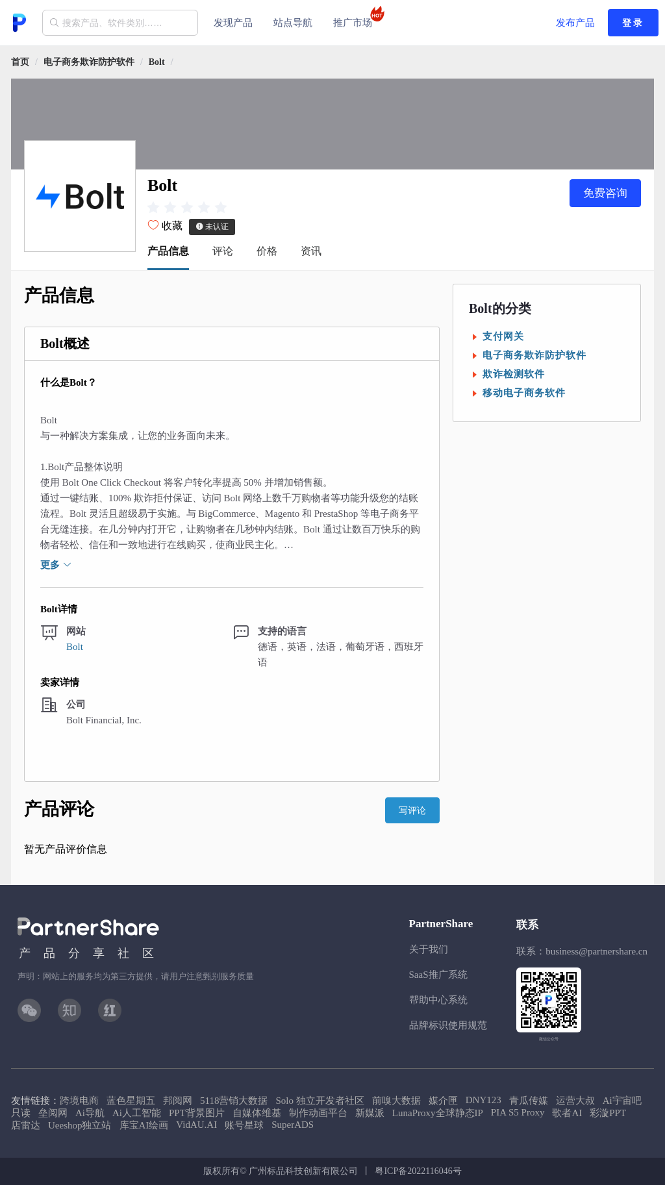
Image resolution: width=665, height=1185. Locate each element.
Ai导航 (90, 1113)
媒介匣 (443, 1100)
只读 (21, 1113)
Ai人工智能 (136, 1113)
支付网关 (503, 336)
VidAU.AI (196, 1124)
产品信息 (168, 250)
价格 (267, 250)
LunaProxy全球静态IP (437, 1113)
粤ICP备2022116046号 (418, 1171)
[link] (89, 62)
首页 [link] (20, 62)
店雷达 (25, 1125)
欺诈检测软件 (514, 374)
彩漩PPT (608, 1113)
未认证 (212, 226)
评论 (222, 250)
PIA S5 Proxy (518, 1112)
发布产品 (575, 23)
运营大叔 (575, 1100)
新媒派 (369, 1113)
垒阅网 (53, 1113)
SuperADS (292, 1124)
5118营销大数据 (234, 1100)
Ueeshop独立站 (80, 1125)
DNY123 (483, 1100)
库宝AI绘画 (144, 1125)
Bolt (157, 62)
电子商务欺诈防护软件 (89, 62)
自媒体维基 (256, 1113)
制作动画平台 (318, 1113)
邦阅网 (177, 1100)
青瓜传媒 (528, 1100)
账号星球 (244, 1125)
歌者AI (567, 1113)
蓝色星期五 (131, 1100)
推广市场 (356, 17)
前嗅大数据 (396, 1100)
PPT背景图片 (197, 1113)
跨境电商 (79, 1100)
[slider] (187, 207)
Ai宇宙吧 (622, 1100)
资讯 (311, 250)
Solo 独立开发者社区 (319, 1100)
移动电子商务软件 (524, 393)
